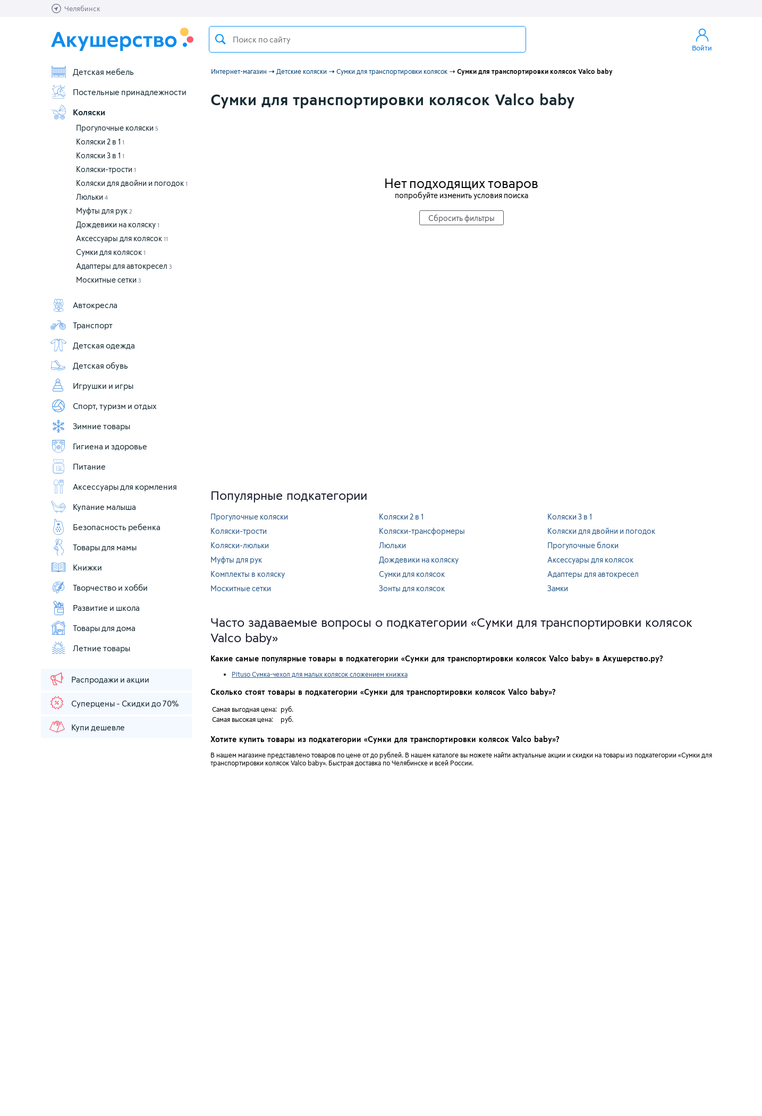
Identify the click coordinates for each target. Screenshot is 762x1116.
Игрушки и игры (91, 385)
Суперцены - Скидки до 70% (113, 702)
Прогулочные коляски (117, 127)
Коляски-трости (106, 169)
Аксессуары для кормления (113, 486)
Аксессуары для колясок (122, 238)
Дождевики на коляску (117, 224)
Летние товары (90, 648)
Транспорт (81, 325)
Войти (702, 39)
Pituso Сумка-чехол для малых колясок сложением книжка (320, 674)
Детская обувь (89, 365)
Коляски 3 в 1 (100, 155)
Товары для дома (93, 627)
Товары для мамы (93, 547)
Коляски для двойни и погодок (132, 183)
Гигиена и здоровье (98, 446)
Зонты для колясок (412, 588)
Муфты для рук (104, 210)
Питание (78, 466)
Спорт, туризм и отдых (103, 405)
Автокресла (83, 304)
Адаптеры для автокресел (124, 265)
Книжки (76, 567)
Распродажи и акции (98, 678)
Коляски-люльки (239, 545)
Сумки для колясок (111, 252)
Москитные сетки (108, 279)
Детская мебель (92, 71)
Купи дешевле (86, 726)
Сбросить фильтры (461, 218)
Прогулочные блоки (583, 545)
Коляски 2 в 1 (100, 141)
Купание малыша (93, 506)
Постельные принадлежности (118, 91)
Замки (557, 588)
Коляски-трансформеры (422, 530)
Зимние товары (90, 426)
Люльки (92, 196)
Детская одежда (92, 345)
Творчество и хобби (99, 587)
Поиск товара (220, 39)
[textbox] (367, 39)
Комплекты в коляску (247, 573)
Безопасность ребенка (105, 526)
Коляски (77, 112)
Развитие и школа (95, 607)
